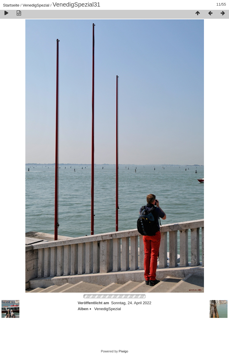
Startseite (11, 5)
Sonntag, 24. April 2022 (131, 303)
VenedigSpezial (36, 5)
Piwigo (123, 351)
